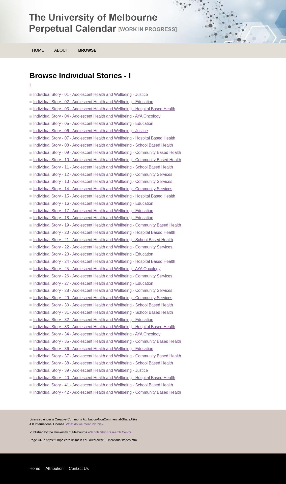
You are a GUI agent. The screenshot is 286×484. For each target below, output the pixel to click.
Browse (87, 50)
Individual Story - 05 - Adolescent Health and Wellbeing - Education (93, 123)
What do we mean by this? (84, 424)
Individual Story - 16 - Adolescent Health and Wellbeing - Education (93, 203)
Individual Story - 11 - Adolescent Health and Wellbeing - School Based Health (103, 167)
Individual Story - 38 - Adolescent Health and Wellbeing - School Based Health (103, 363)
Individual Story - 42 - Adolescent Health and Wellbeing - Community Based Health (107, 392)
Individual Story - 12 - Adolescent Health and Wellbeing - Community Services (102, 174)
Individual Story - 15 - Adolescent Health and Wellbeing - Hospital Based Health (104, 196)
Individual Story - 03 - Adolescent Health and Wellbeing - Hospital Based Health (104, 109)
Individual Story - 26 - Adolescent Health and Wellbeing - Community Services (102, 276)
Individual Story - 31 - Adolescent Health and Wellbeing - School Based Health (103, 312)
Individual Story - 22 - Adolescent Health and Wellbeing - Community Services (102, 247)
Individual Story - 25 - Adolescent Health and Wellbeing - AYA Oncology (96, 269)
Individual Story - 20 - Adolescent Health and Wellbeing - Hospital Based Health (104, 232)
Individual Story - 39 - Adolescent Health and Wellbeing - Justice (90, 370)
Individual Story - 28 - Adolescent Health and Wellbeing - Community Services (102, 290)
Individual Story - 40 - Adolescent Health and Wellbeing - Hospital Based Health (104, 378)
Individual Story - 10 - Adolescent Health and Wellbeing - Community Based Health (107, 160)
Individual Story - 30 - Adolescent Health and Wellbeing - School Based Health (103, 305)
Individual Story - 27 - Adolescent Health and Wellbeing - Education (93, 283)
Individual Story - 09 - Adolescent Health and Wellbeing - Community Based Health (107, 152)
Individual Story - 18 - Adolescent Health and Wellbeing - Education (93, 218)
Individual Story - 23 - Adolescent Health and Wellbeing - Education (93, 254)
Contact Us (79, 468)
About (61, 50)
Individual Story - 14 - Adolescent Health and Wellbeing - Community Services (102, 189)
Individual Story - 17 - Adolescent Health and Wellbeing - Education (93, 211)
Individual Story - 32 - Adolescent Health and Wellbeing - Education (93, 320)
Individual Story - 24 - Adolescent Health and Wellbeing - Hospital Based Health (104, 261)
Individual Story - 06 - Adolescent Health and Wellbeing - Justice (90, 131)
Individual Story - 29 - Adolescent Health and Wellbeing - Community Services (102, 298)
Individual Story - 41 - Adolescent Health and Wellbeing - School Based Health (103, 385)
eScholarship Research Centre (109, 432)
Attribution (54, 468)
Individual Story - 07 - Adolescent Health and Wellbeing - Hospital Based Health (104, 138)
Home (38, 50)
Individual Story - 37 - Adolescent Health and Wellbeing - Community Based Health (107, 356)
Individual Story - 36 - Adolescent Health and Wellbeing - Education (93, 349)
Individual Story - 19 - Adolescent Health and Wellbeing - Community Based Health (107, 225)
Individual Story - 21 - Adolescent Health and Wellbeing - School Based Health (103, 240)
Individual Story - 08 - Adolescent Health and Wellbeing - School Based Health (103, 145)
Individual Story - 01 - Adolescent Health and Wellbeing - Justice (90, 94)
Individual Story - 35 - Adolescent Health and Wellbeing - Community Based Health (107, 341)
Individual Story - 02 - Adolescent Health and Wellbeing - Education (93, 102)
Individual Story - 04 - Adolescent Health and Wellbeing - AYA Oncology (96, 116)
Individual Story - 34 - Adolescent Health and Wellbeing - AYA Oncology (96, 334)
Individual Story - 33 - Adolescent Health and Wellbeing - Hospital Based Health (104, 327)
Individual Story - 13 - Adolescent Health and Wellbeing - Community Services (102, 181)
